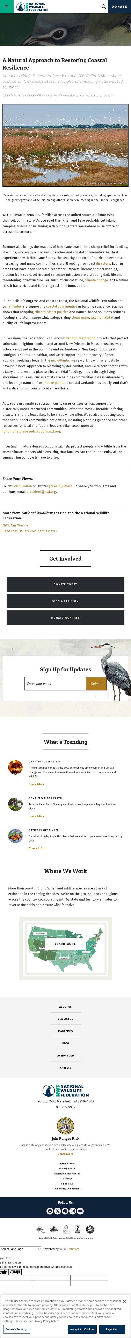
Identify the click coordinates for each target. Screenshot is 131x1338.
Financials (67, 1183)
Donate (119, 7)
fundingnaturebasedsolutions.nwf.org (31, 431)
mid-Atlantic (60, 360)
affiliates (15, 306)
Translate (69, 1249)
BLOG (65, 1043)
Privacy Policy (67, 1168)
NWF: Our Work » (15, 525)
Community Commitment (67, 1188)
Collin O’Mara (22, 486)
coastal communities (61, 306)
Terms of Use (67, 1163)
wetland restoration (80, 338)
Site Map (67, 1178)
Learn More (37, 784)
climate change (96, 280)
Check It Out (37, 848)
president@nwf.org (41, 492)
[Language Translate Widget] (20, 1248)
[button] (96, 683)
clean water (80, 317)
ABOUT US (65, 1006)
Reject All (112, 1329)
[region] (65, 1316)
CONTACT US (65, 1018)
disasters (103, 264)
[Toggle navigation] (7, 6)
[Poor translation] (15, 1272)
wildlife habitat (102, 317)
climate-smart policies (51, 312)
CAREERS (65, 1067)
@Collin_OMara (60, 486)
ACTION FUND (65, 1055)
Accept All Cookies (82, 1329)
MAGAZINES (65, 1031)
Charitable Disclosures (67, 1173)
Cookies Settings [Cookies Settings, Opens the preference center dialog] (17, 1329)
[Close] (124, 1301)
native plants (54, 383)
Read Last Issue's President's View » (29, 531)
